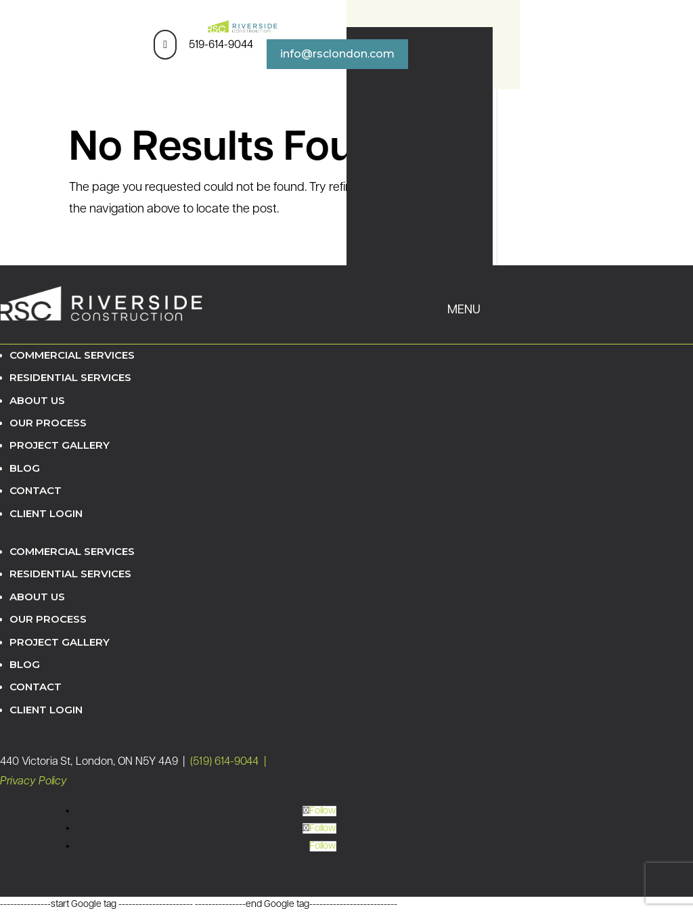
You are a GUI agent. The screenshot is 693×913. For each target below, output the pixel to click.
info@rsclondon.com (337, 53)
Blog (24, 468)
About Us (37, 400)
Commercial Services (72, 355)
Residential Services (70, 377)
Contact (35, 490)
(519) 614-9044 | (229, 762)
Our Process (48, 422)
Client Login (46, 513)
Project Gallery (59, 445)
